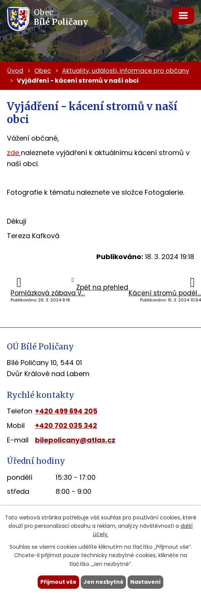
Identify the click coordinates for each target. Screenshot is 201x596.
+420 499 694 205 (66, 411)
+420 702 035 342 (66, 425)
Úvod (15, 70)
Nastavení (145, 582)
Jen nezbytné (103, 582)
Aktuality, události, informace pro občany (125, 70)
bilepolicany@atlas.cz (75, 440)
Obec (42, 70)
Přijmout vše (58, 582)
